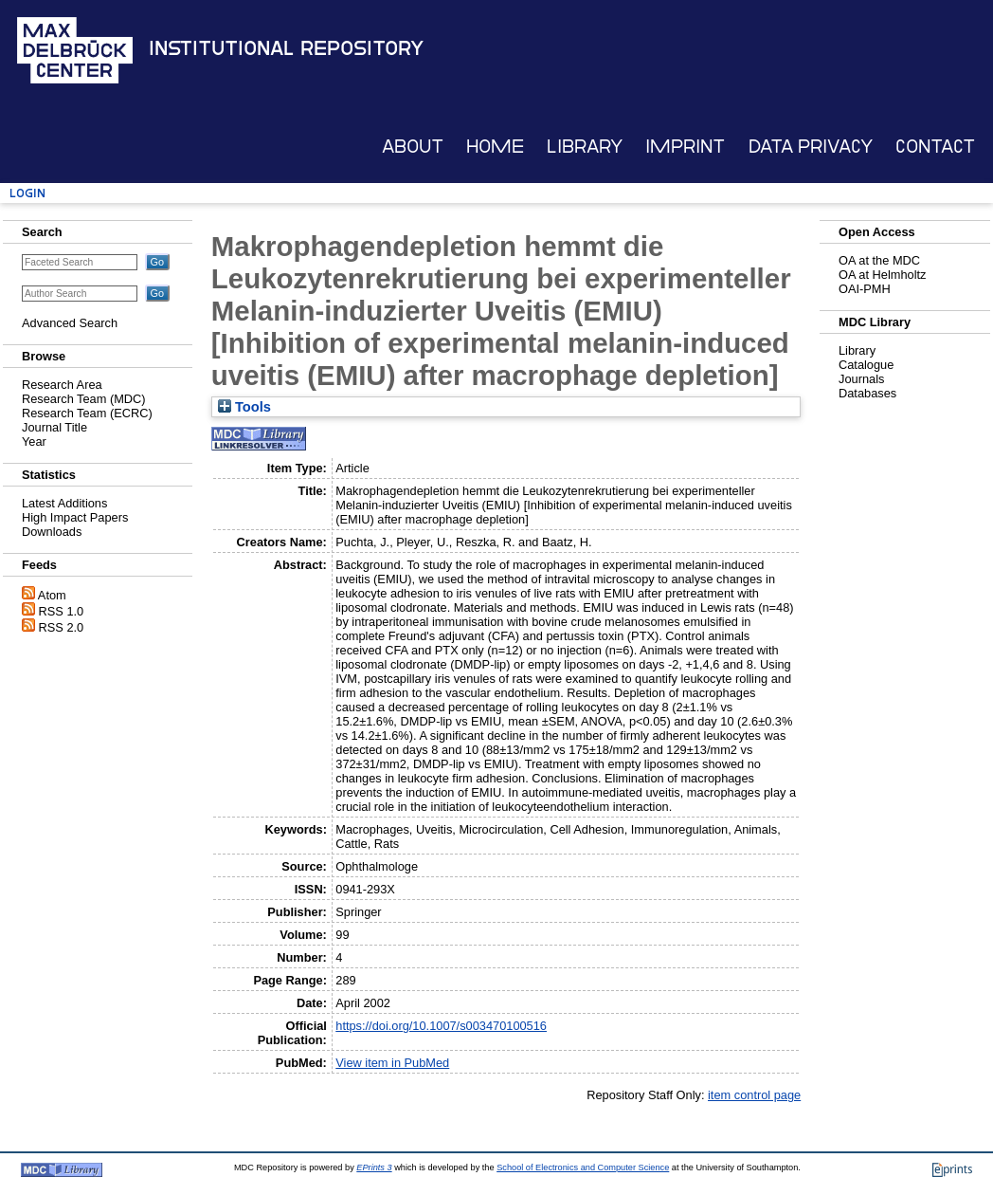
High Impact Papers (75, 517)
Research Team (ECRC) (87, 413)
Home (495, 147)
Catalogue (866, 365)
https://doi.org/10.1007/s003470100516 (441, 1026)
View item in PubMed (392, 1063)
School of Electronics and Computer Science (582, 1167)
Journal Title (54, 427)
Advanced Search (69, 323)
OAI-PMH (865, 289)
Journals (861, 379)
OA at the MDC (879, 260)
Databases (867, 393)
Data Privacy (811, 147)
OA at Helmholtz (882, 274)
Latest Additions (64, 503)
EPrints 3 (373, 1167)
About (412, 147)
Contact (935, 147)
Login (27, 193)
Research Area (62, 384)
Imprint (685, 147)
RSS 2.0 (61, 627)
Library (585, 147)
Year (34, 441)
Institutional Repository (286, 48)
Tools (244, 406)
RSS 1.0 (61, 611)
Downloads (51, 531)
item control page (754, 1095)
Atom (52, 595)
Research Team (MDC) (84, 399)
